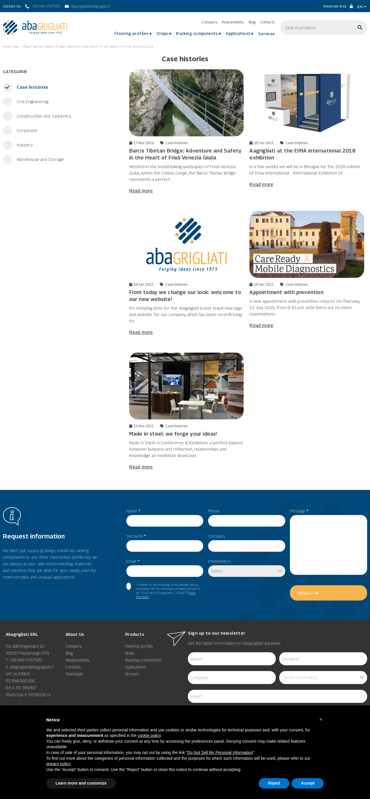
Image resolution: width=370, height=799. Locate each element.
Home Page (11, 46)
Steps (162, 33)
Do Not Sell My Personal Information (220, 752)
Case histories (32, 87)
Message (299, 510)
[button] (320, 719)
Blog (252, 22)
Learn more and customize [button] (81, 783)
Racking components (197, 33)
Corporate (26, 130)
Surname (136, 535)
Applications (238, 33)
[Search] (360, 27)
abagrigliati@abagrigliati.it (32, 666)
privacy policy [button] (58, 763)
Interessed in (219, 561)
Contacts (267, 22)
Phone (213, 510)
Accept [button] (307, 783)
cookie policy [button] (149, 735)
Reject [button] (274, 783)
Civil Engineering (32, 101)
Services (266, 33)
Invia (302, 593)
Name (133, 510)
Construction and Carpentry (43, 115)
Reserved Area (338, 6)
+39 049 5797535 (25, 659)
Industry (24, 144)
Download (74, 673)
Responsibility (233, 22)
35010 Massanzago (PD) (27, 653)
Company (209, 22)
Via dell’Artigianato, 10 (25, 646)
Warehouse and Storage (40, 159)
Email (133, 561)
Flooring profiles (131, 33)
